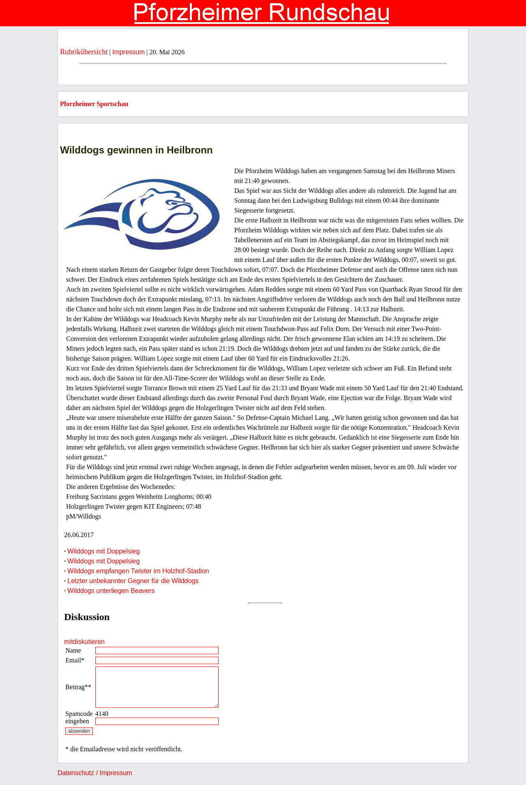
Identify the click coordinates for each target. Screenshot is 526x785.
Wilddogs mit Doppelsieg (103, 551)
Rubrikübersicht (84, 52)
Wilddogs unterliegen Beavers (111, 590)
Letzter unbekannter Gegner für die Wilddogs (132, 580)
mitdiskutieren (84, 641)
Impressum (128, 52)
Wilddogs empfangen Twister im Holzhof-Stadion (138, 570)
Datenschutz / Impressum (95, 772)
